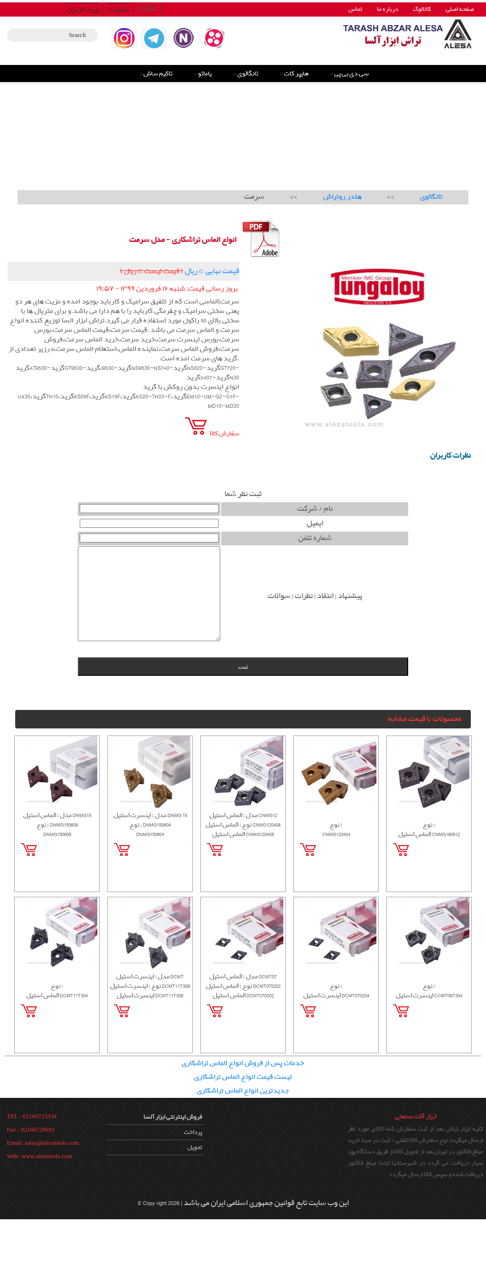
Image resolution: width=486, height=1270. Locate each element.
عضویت (119, 9)
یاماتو (205, 73)
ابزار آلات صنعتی (415, 1116)
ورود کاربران (83, 9)
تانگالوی (247, 73)
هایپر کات (296, 73)
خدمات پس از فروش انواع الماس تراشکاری (243, 1063)
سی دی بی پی (351, 73)
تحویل (194, 1147)
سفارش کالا (211, 433)
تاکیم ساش (157, 73)
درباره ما (387, 9)
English (148, 9)
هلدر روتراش (342, 197)
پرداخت (193, 1132)
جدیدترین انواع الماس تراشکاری (243, 1091)
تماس (355, 9)
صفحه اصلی (460, 9)
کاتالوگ (422, 9)
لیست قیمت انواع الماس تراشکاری (243, 1077)
